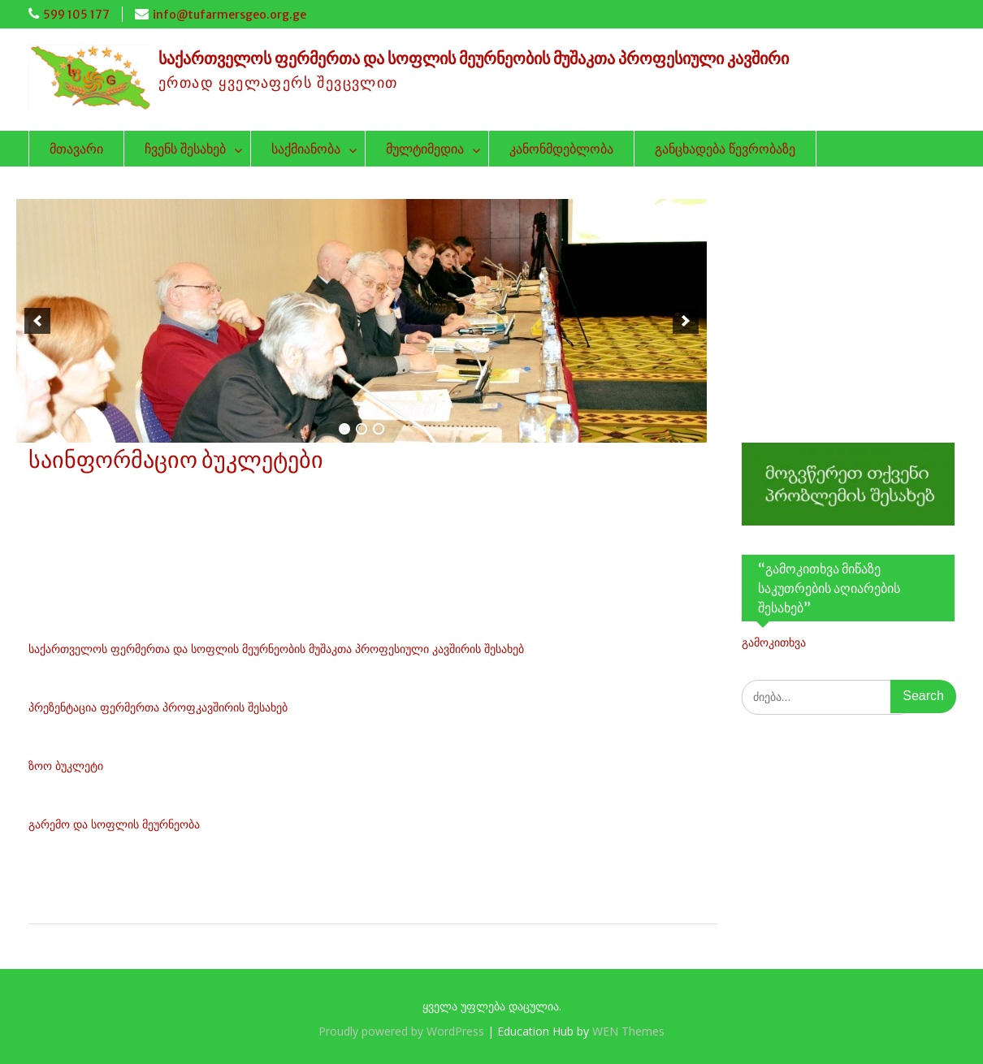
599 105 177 (76, 14)
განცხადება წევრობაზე (725, 149)
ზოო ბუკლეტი (65, 765)
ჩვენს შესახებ (185, 149)
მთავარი (76, 149)
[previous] (37, 321)
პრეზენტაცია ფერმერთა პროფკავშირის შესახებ (158, 707)
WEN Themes (628, 1031)
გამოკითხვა (774, 642)
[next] (686, 321)
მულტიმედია (425, 149)
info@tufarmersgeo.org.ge (229, 14)
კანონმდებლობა (561, 149)
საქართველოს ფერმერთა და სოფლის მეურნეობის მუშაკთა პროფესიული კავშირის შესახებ (276, 648)
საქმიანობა (305, 149)
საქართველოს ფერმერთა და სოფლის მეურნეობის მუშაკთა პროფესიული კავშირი (473, 58)
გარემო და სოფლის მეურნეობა (114, 824)
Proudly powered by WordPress (401, 1031)
